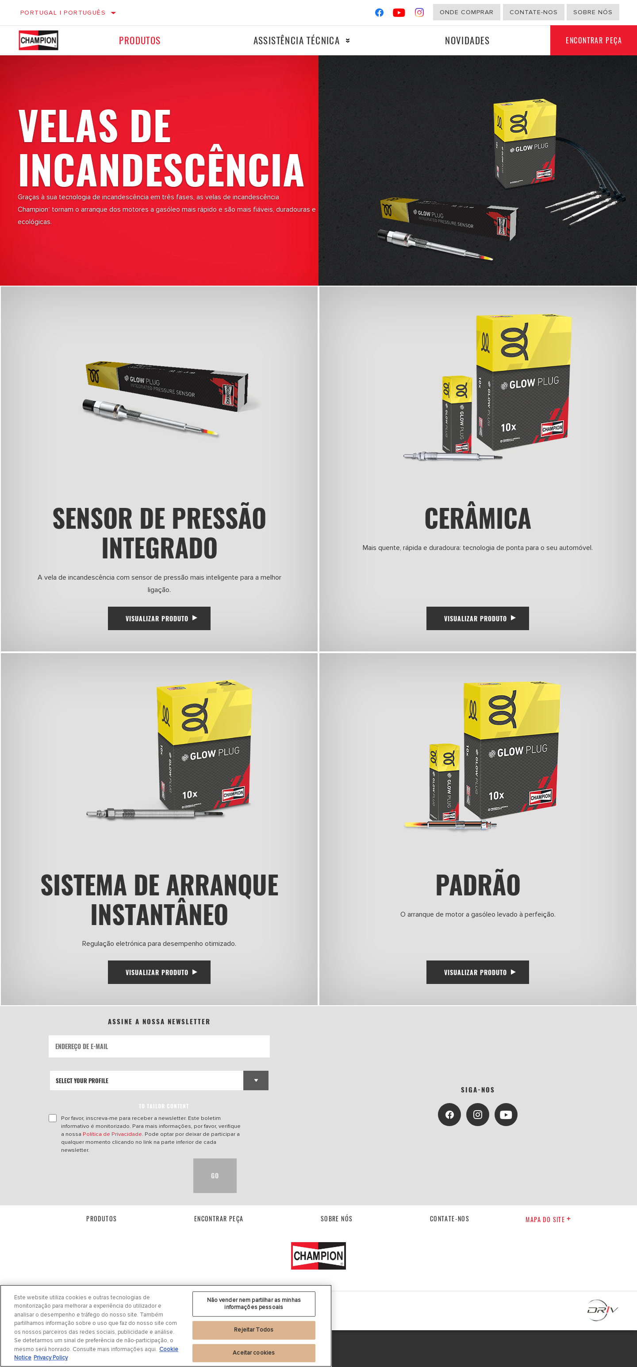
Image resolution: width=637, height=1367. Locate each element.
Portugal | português (63, 12)
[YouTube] (399, 14)
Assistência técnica (294, 40)
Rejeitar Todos (253, 1329)
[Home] (45, 40)
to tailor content (164, 1142)
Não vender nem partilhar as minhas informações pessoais (254, 1304)
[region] (166, 1326)
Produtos (139, 40)
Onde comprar (467, 12)
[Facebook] (379, 14)
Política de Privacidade (112, 1170)
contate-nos (449, 1255)
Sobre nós (593, 12)
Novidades (464, 40)
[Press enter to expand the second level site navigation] (346, 40)
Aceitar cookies (254, 1352)
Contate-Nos (534, 12)
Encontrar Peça (219, 1255)
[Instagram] (419, 14)
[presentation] (116, 1212)
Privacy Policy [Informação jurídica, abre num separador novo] (51, 1357)
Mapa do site (548, 1256)
